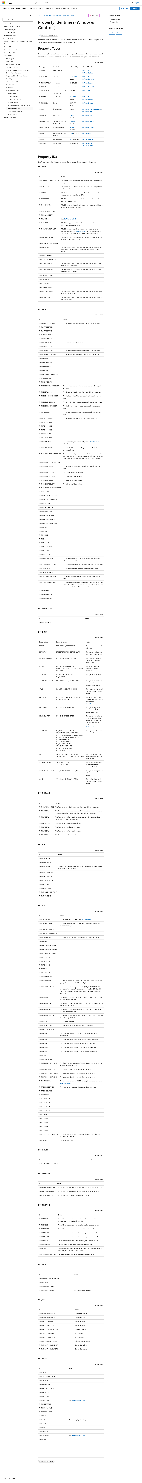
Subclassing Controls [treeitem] (10, 35)
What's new (124, 8)
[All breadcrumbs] (40, 15)
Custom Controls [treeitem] (9, 32)
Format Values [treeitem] (11, 94)
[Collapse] (30, 15)
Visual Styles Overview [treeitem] (13, 65)
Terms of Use (76, 1477)
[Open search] (132, 3)
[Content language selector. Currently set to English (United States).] (11, 1471)
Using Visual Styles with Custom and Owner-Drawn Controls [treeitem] (17, 71)
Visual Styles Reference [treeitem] (14, 82)
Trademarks (86, 1477)
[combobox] (17, 19)
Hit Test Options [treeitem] (12, 96)
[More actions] (102, 15)
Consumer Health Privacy (60, 1477)
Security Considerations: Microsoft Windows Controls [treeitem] (18, 42)
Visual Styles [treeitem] (10, 59)
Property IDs (114, 22)
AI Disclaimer (6, 1477)
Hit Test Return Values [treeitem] (14, 99)
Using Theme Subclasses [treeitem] (15, 111)
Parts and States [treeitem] (12, 102)
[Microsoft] (3, 2)
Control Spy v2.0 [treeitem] (9, 53)
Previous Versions (18, 1477)
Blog (28, 1477)
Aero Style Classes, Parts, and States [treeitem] (18, 105)
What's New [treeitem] (9, 62)
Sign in (137, 3)
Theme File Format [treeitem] (10, 117)
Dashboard (134, 8)
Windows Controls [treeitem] (10, 24)
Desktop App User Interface (52, 15)
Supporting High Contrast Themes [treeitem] (17, 76)
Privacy (45, 1477)
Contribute (37, 1477)
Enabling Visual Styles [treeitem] (12, 67)
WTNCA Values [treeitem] (12, 114)
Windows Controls (69, 15)
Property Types (115, 19)
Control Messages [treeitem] (10, 30)
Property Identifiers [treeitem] (13, 108)
